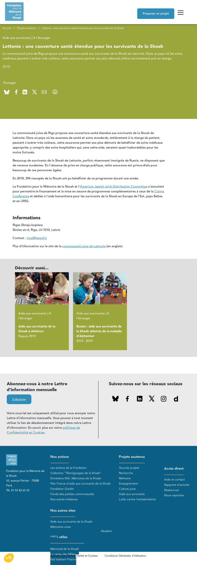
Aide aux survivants (132, 494)
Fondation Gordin (62, 489)
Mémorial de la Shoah (64, 549)
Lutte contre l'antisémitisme (137, 499)
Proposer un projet (156, 13)
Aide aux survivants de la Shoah (71, 521)
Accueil (7, 28)
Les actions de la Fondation (68, 468)
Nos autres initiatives (64, 499)
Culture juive (127, 489)
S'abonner (19, 399)
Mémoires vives (60, 527)
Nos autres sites (62, 510)
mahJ (53, 536)
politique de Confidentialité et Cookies (43, 430)
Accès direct (174, 468)
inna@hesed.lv (37, 238)
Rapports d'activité (176, 485)
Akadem (106, 531)
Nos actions (59, 457)
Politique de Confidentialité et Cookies (74, 556)
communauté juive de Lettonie (84, 246)
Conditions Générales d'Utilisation (125, 556)
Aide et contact (174, 479)
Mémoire (125, 478)
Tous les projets (129, 468)
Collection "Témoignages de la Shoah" (75, 473)
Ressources (171, 490)
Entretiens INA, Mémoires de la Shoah (75, 478)
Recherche (126, 473)
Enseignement (128, 483)
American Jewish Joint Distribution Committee (113, 186)
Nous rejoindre (174, 495)
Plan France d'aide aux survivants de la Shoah (80, 483)
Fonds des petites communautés (72, 494)
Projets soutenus (26, 28)
